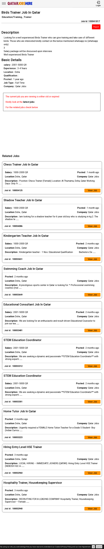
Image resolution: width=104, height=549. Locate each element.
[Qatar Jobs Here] (20, 4)
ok (93, 547)
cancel (99, 547)
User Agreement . (84, 547)
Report (96, 27)
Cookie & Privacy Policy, (63, 547)
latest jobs (28, 102)
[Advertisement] (53, 131)
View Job (92, 190)
